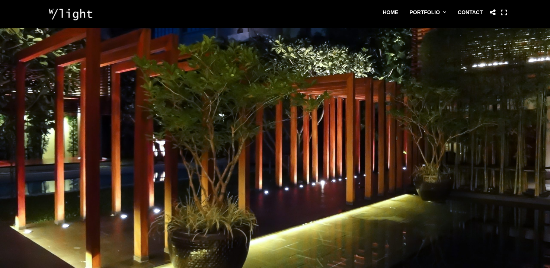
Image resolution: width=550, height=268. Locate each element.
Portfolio (424, 12)
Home (390, 12)
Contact (470, 12)
